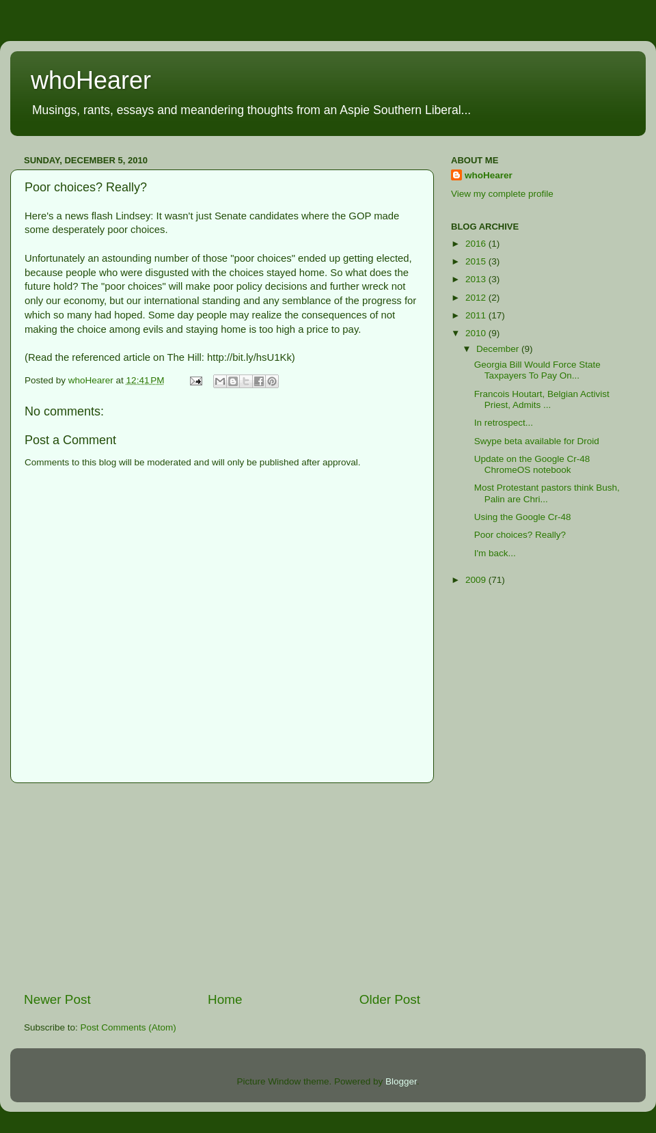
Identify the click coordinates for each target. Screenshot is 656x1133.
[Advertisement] (222, 887)
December (498, 349)
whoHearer (91, 80)
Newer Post (57, 999)
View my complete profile (502, 194)
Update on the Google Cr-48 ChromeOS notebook (532, 464)
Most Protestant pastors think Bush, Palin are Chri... (547, 493)
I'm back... (495, 553)
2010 (477, 333)
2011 (477, 315)
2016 (477, 243)
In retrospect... (503, 423)
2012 (477, 297)
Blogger (401, 1081)
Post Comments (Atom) (128, 1027)
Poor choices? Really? (520, 535)
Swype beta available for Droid (536, 441)
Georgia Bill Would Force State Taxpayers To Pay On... (537, 370)
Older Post (389, 999)
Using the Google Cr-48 (522, 517)
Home (225, 999)
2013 (477, 279)
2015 (477, 261)
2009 (477, 580)
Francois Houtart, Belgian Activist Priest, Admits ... (542, 399)
